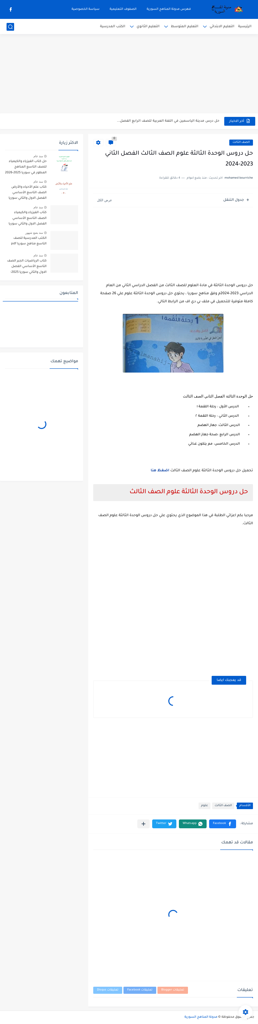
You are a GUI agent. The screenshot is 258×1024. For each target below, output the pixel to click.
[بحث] (10, 27)
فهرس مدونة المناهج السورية (169, 9)
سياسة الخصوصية (86, 9)
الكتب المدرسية (112, 26)
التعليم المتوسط (184, 26)
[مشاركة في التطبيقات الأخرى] (143, 823)
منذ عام (38, 156)
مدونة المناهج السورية (200, 1017)
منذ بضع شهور (34, 233)
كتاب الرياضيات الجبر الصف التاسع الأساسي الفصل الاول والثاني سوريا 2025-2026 (27, 267)
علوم (204, 805)
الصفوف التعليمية (123, 9)
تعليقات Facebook (139, 990)
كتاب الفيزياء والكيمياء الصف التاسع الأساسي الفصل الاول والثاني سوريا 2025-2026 (28, 219)
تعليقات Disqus (107, 990)
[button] (222, 823)
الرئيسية (244, 26)
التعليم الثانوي (148, 26)
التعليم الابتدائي (222, 26)
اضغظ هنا (160, 471)
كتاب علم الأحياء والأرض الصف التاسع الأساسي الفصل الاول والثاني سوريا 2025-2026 (28, 193)
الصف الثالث (241, 142)
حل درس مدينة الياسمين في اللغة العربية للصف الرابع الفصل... (168, 121)
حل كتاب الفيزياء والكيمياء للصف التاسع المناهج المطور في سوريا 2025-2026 (26, 167)
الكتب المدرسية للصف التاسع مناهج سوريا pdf (29, 241)
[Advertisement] (129, 74)
